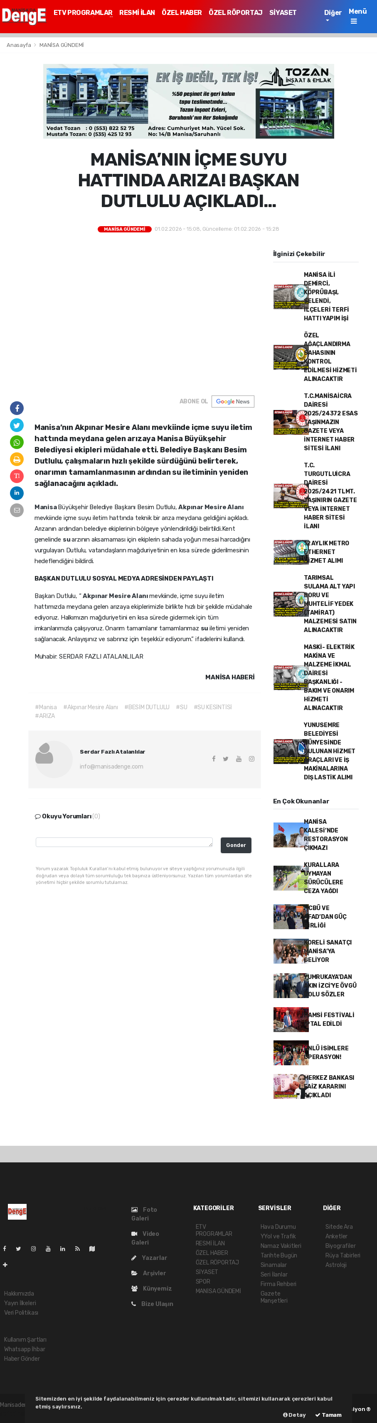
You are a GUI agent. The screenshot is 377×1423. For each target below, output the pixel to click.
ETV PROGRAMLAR (83, 13)
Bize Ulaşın (152, 1304)
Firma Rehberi (279, 1284)
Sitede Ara (339, 1226)
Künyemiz (151, 1288)
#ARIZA (45, 716)
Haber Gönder (22, 1358)
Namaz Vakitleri (281, 1246)
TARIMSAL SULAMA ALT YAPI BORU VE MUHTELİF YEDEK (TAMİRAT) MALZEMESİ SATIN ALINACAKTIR (330, 604)
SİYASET (283, 13)
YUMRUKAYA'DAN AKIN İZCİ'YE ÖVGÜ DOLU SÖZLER (330, 986)
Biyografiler (340, 1246)
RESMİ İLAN (137, 13)
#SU (181, 707)
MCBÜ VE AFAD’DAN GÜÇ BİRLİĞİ (325, 917)
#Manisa (46, 707)
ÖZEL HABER (182, 13)
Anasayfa (19, 45)
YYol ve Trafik (278, 1236)
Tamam (328, 1415)
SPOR (203, 1281)
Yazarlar (149, 1258)
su (67, 539)
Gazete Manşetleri (274, 1297)
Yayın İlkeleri (20, 1303)
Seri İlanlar (274, 1274)
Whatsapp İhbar (24, 1349)
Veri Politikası (21, 1312)
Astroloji (336, 1265)
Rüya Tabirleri (342, 1255)
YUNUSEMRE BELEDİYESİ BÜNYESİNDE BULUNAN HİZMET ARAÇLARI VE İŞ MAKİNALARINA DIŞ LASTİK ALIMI (329, 751)
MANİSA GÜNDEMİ (61, 45)
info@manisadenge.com (111, 766)
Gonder (236, 845)
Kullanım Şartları (25, 1339)
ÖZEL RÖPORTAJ (236, 13)
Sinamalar (274, 1265)
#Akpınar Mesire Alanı (90, 707)
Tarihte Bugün (279, 1255)
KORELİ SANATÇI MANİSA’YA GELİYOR (328, 951)
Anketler (336, 1236)
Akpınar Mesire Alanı (211, 507)
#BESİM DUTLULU (147, 707)
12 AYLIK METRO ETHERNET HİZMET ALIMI (326, 552)
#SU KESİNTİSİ (213, 707)
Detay (294, 1415)
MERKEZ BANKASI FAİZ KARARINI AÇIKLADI (329, 1086)
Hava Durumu (278, 1226)
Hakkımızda (19, 1293)
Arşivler (148, 1273)
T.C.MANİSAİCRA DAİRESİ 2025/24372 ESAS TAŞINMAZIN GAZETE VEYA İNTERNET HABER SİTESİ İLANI (331, 422)
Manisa (46, 507)
